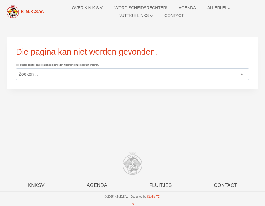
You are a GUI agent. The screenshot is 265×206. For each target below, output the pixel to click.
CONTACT (225, 185)
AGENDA (97, 185)
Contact (174, 15)
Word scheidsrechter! (141, 7)
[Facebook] (132, 204)
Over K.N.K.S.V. (87, 7)
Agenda (187, 7)
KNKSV (36, 185)
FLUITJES (160, 185)
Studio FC (153, 196)
